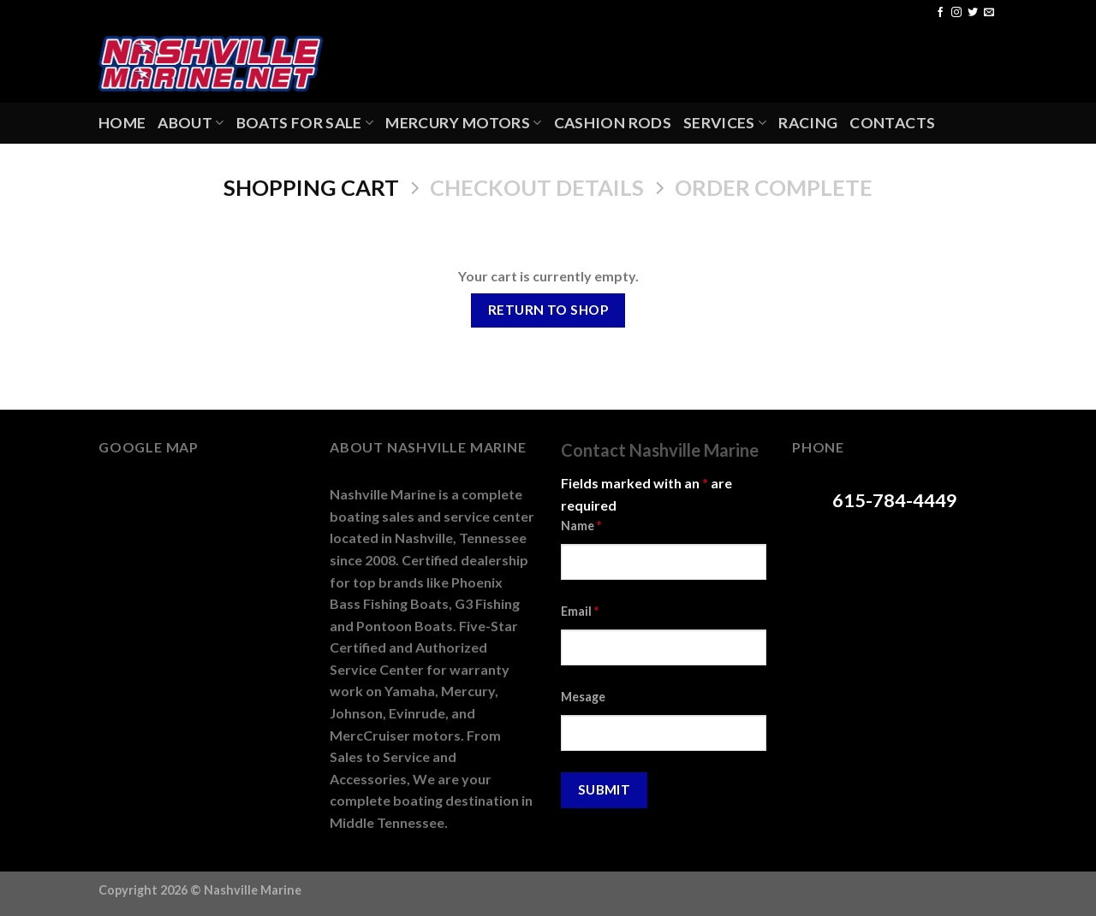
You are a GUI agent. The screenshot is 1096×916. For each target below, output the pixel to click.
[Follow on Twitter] (973, 13)
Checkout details (537, 187)
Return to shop (548, 309)
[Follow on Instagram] (956, 13)
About (190, 123)
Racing (807, 123)
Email (580, 611)
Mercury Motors (463, 123)
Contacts (892, 123)
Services (724, 123)
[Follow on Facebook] (940, 13)
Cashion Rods (612, 123)
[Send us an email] (989, 13)
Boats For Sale (304, 123)
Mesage (583, 696)
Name (581, 525)
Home (122, 123)
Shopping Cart (311, 187)
